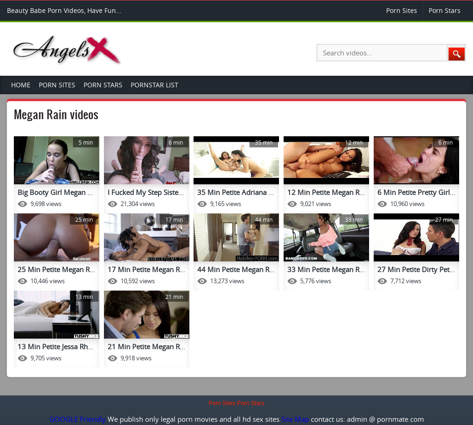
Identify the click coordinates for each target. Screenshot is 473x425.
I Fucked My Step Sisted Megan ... (160, 192)
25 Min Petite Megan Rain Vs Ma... (72, 269)
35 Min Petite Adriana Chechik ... (249, 192)
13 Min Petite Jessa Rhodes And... (70, 346)
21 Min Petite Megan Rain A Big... (160, 346)
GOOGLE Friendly (77, 419)
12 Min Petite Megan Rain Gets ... (340, 192)
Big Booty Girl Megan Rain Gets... (70, 192)
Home (20, 84)
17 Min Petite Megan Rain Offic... (160, 269)
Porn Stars (445, 10)
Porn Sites (401, 10)
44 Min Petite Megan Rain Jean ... (249, 269)
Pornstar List (154, 84)
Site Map (295, 419)
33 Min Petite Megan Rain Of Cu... (340, 269)
